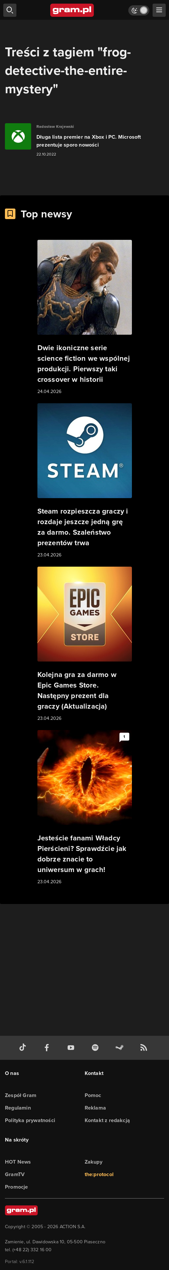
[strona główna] (72, 10)
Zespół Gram (20, 1095)
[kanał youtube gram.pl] (72, 1047)
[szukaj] (9, 10)
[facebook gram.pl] (48, 1047)
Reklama (95, 1108)
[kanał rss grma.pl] (145, 1047)
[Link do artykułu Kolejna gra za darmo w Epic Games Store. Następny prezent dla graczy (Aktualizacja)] (84, 644)
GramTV (15, 1174)
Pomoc (93, 1095)
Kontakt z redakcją (107, 1120)
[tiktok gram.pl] (24, 1047)
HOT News (18, 1162)
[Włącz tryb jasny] (138, 10)
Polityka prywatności (30, 1120)
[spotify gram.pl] (96, 1047)
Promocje (16, 1187)
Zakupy (93, 1162)
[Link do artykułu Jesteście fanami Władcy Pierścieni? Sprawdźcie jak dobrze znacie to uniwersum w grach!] (84, 808)
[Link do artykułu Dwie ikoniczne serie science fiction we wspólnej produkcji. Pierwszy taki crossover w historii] (84, 317)
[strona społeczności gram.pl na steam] (121, 1047)
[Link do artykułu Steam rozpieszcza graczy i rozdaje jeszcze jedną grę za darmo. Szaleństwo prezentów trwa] (84, 481)
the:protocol (99, 1174)
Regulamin (18, 1108)
